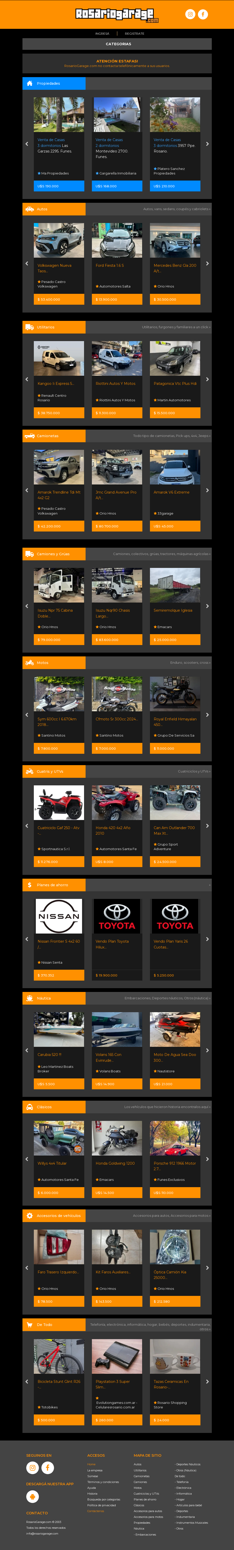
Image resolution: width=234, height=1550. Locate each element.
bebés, (165, 1324)
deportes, (179, 1324)
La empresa (94, 1470)
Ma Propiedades (53, 173)
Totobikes (48, 1407)
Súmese (92, 1476)
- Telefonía (182, 1481)
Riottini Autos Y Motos (115, 383)
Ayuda (91, 1487)
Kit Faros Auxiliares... (113, 1272)
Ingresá (102, 33)
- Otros (179, 1528)
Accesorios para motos (189, 1215)
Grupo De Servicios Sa (174, 735)
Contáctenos (95, 1511)
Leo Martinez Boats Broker (55, 1068)
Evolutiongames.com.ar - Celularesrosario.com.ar (116, 1402)
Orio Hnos (164, 286)
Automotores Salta (113, 286)
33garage (163, 513)
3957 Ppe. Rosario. (174, 145)
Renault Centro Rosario (52, 397)
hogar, (153, 1324)
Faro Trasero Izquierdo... (58, 1272)
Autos (137, 1464)
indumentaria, (199, 1324)
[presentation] (26, 144)
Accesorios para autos (148, 1511)
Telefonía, (98, 1324)
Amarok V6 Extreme (172, 492)
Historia (92, 1493)
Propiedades (142, 1522)
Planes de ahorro (145, 1499)
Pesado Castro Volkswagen (52, 284)
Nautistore (164, 1071)
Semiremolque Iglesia (173, 610)
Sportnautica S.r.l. (54, 849)
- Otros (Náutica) (185, 1470)
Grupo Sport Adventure (166, 846)
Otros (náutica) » (197, 998)
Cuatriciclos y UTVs (146, 1493)
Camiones (140, 1481)
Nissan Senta (50, 962)
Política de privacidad (101, 1505)
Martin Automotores (172, 400)
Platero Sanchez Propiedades (169, 170)
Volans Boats (108, 1071)
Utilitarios (140, 1470)
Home (91, 1464)
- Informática (183, 1493)
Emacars (163, 627)
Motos (138, 1487)
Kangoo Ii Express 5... (56, 383)
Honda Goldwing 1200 (115, 1163)
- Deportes (181, 1511)
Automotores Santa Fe (116, 849)
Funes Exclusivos (169, 1180)
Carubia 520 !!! (49, 1054)
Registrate (134, 33)
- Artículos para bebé (188, 1505)
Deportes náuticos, (168, 998)
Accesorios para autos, (152, 1215)
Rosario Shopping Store (170, 1404)
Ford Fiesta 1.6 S (110, 265)
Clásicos (139, 1505)
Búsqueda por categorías (103, 1499)
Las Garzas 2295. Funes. (55, 145)
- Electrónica (183, 1487)
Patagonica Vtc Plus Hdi (175, 383)
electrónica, (117, 1324)
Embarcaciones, (138, 998)
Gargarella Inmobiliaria (116, 173)
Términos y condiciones (103, 1481)
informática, (137, 1324)
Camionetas (141, 1476)
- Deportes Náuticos (187, 1464)
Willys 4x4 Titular (52, 1163)
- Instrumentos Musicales (191, 1522)
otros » (205, 1329)
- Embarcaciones (145, 1534)
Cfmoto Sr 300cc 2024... (117, 719)
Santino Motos (51, 735)
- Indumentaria (185, 1516)
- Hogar (180, 1499)
